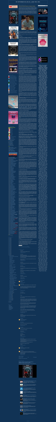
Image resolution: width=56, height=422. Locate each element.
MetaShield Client (45, 182)
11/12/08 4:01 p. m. (22, 312)
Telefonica (44, 177)
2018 (9, 245)
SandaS (45, 184)
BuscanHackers (44, 187)
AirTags (43, 215)
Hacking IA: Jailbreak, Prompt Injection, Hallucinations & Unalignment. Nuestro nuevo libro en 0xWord (26, 362)
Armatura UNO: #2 (13, 187)
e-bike (46, 213)
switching (44, 194)
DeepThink (44, 204)
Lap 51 (23, 412)
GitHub (46, 131)
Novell (46, 176)
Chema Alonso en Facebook (12, 87)
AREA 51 (10, 135)
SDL (45, 223)
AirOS (40, 232)
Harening (44, 241)
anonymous (45, 168)
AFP (40, 215)
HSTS (43, 171)
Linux (46, 72)
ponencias (42, 268)
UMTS (39, 178)
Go (40, 176)
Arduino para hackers (13, 148)
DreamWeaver (43, 237)
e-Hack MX (10, 134)
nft (46, 118)
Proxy (40, 113)
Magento (43, 182)
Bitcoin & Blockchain (13, 202)
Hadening (42, 241)
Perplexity (46, 125)
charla (46, 120)
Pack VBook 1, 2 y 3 (11, 149)
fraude (40, 85)
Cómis (43, 236)
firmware (44, 263)
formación (40, 69)
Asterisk (42, 216)
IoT (41, 94)
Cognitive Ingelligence (40, 175)
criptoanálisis (44, 145)
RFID (39, 157)
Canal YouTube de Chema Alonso (13, 91)
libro (38, 94)
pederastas (46, 229)
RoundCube (44, 223)
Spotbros (41, 256)
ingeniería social (44, 142)
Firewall (39, 117)
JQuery (40, 244)
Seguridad (43, 149)
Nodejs (41, 190)
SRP (46, 253)
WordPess (39, 260)
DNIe (44, 143)
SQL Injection (43, 80)
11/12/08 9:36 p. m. (22, 325)
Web (43, 258)
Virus (44, 149)
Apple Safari (40, 159)
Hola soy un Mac (11, 286)
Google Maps (42, 176)
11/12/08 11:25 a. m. (22, 252)
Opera (45, 151)
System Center (44, 210)
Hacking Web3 (12, 168)
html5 (40, 161)
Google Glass (39, 197)
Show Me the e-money (13, 183)
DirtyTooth (40, 138)
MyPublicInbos (45, 248)
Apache (44, 92)
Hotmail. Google (39, 242)
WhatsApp (43, 78)
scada (46, 139)
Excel (44, 112)
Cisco (42, 170)
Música (40, 82)
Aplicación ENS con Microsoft (14, 226)
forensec (46, 263)
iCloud (46, 185)
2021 (9, 242)
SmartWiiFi (41, 255)
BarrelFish (42, 234)
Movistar (43, 86)
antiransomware (41, 147)
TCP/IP (46, 163)
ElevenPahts (43, 159)
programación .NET (41, 128)
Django (46, 204)
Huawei (41, 242)
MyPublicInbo (42, 248)
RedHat (44, 157)
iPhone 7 (39, 229)
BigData (46, 84)
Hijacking (45, 114)
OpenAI (42, 102)
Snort (43, 255)
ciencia (45, 185)
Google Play (45, 100)
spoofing (42, 100)
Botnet (43, 121)
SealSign (44, 154)
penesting (39, 267)
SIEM (42, 253)
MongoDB (39, 190)
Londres (41, 246)
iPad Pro (46, 265)
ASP (39, 180)
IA (43, 66)
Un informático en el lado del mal (28, 1)
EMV (41, 196)
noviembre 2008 (11, 290)
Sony (44, 191)
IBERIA (43, 242)
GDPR (42, 138)
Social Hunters (12, 173)
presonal (46, 268)
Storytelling (12, 169)
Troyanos (42, 107)
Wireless (43, 101)
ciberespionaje (44, 93)
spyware (42, 158)
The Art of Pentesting (13, 165)
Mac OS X (46, 101)
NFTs (45, 118)
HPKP (38, 218)
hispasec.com (33, 64)
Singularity (39, 210)
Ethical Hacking (12, 213)
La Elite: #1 (12, 184)
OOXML (39, 111)
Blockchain (40, 83)
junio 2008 (11, 295)
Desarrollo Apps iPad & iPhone (14, 224)
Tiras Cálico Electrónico (13, 189)
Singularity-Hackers (11, 307)
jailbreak (40, 99)
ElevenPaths (43, 69)
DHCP (46, 203)
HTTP (41, 106)
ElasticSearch (46, 237)
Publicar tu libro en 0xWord (11, 126)
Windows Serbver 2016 (45, 225)
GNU (41, 166)
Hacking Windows (12, 198)
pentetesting (40, 268)
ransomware (44, 120)
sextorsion (43, 161)
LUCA (41, 78)
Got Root (11, 205)
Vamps (39, 192)
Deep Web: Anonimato (13, 208)
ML (42, 130)
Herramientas (40, 87)
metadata (40, 100)
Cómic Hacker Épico (13, 210)
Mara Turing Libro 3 (13, 177)
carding (46, 178)
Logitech (39, 246)
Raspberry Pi (12, 182)
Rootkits (41, 163)
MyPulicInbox (45, 249)
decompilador (46, 227)
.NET (44, 98)
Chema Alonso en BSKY (11, 86)
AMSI (41, 215)
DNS (40, 94)
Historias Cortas (12, 167)
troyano (44, 128)
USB (41, 137)
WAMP (38, 258)
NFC (43, 138)
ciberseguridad (45, 67)
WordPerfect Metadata (12, 270)
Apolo (40, 216)
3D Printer (40, 143)
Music (46, 166)
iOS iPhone (44, 265)
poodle (44, 268)
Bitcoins (39, 92)
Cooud (42, 236)
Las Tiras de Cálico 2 (13, 172)
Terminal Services (43, 113)
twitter (46, 80)
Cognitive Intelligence (43, 82)
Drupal (39, 176)
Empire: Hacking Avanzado (13, 188)
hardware (43, 87)
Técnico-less (45, 109)
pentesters (42, 124)
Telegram (44, 106)
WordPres (41, 260)
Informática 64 (44, 135)
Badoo (40, 234)
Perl (46, 190)
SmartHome (41, 111)
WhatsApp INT (12, 170)
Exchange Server (40, 130)
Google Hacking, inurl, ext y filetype (26, 391)
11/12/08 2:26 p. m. (22, 282)
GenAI (41, 72)
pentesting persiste (45, 267)
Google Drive (46, 196)
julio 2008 (11, 294)
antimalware (40, 98)
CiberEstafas (12, 175)
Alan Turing (45, 215)
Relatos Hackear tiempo (13, 176)
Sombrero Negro (12, 174)
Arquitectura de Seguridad (13, 163)
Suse (42, 210)
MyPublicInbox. (39, 249)
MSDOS (45, 159)
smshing (39, 215)
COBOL (45, 216)
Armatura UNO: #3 (13, 186)
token (42, 112)
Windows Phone (43, 164)
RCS (42, 222)
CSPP (42, 140)
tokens (42, 90)
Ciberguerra (12, 162)
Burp (43, 216)
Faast (44, 105)
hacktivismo (46, 123)
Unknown (21, 327)
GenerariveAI (42, 239)
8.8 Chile (10, 129)
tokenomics (42, 92)
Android (40, 73)
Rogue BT (41, 223)
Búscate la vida (11, 257)
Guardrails (43, 197)
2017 (9, 246)
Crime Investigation (13, 201)
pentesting (40, 66)
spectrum (45, 270)
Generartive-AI (45, 239)
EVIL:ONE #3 (12, 181)
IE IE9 (46, 90)
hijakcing (39, 265)
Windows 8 (45, 102)
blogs (45, 94)
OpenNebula (41, 251)
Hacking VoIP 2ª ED (13, 220)
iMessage (46, 173)
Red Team (12, 195)
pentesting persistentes (41, 230)
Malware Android (12, 207)
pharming (44, 230)
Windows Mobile (39, 164)
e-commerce (44, 139)
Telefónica (46, 68)
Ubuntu (39, 102)
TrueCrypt (46, 191)
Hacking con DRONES (13, 200)
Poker (41, 208)
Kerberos (42, 189)
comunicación (42, 213)
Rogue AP (39, 184)
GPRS (43, 98)
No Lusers (43, 74)
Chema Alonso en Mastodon (11, 85)
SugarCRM (46, 256)
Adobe (46, 161)
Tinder (46, 177)
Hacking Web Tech (12, 206)
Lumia (42, 246)
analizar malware (25, 115)
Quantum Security (13, 158)
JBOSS (39, 206)
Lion (45, 166)
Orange (39, 199)
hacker (44, 131)
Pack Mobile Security (11, 144)
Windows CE (42, 225)
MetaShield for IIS (43, 220)
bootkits (43, 185)
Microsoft (40, 79)
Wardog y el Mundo (13, 219)
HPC (39, 241)
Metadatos (40, 76)
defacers (44, 213)
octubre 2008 (11, 291)
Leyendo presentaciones (12, 260)
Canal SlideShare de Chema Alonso (13, 90)
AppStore (39, 187)
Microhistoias (46, 220)
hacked (43, 104)
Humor (46, 69)
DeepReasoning (40, 171)
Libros (43, 68)
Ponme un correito (11, 287)
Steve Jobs (42, 152)
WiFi (45, 85)
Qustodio (41, 222)
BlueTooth (39, 106)
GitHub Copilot (43, 156)
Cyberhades (10, 309)
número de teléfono (41, 201)
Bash (42, 187)
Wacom (40, 258)
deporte (42, 173)
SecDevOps (40, 152)
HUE (40, 218)
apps (45, 113)
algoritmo (46, 164)
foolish (41, 142)
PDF (46, 114)
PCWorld (46, 104)
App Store (46, 158)
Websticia (45, 152)
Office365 (46, 138)
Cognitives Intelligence (45, 175)
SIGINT (43, 253)
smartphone (40, 114)
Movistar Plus (42, 118)
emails (38, 262)
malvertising (39, 194)
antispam (39, 132)
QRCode (45, 208)
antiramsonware (45, 260)
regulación (42, 194)
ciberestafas (44, 111)
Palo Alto (39, 208)
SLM (46, 157)
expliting (41, 263)
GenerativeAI (40, 80)
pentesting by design (42, 267)
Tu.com (44, 130)
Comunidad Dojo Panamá (12, 136)
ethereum (43, 123)
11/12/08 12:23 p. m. (22, 273)
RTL (46, 208)
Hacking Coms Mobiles (13, 227)
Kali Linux (46, 112)
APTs (46, 194)
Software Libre (41, 97)
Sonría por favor (11, 258)
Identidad (44, 72)
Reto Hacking (43, 75)
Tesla (46, 184)
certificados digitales (40, 145)
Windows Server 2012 (41, 168)
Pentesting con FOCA (13, 214)
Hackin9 (46, 197)
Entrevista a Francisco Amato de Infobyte (14, 256)
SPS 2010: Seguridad (12, 231)
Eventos (43, 65)
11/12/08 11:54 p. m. (22, 345)
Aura (45, 78)
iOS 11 (41, 265)
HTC (40, 241)
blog (42, 93)
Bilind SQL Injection (45, 234)
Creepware (44, 203)
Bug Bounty (12, 180)
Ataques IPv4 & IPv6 (13, 150)
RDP (38, 144)
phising (45, 230)
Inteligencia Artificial (40, 67)
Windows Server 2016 (13, 151)
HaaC (42, 166)
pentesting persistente (45, 147)
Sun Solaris (46, 144)
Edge (39, 151)
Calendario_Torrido (43, 125)
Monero (45, 189)
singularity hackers (40, 119)
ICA (46, 171)
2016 (9, 247)
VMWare (41, 211)
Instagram (44, 119)
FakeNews (45, 116)
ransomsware (45, 201)
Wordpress (45, 99)
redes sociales (44, 97)
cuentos (39, 142)
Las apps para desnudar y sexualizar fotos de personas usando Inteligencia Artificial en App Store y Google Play (29, 381)
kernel (46, 145)
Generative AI (45, 91)
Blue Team (45, 137)
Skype (40, 144)
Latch (42, 71)
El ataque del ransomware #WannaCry (27, 405)
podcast (43, 94)
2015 (9, 248)
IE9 (41, 151)
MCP (44, 206)
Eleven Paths (44, 73)
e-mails (41, 132)
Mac (46, 121)
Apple (42, 73)
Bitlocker (46, 180)
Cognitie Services (39, 236)
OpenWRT (43, 251)
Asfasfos (21, 318)
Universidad (40, 75)
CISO (43, 143)
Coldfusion (39, 196)
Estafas (42, 79)
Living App (46, 105)
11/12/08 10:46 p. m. (22, 336)
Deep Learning (43, 85)
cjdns (41, 227)
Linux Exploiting (12, 215)
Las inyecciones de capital (12, 267)
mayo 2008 (11, 296)
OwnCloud (45, 251)
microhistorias (39, 105)
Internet (40, 74)
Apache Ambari (42, 232)
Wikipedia (43, 192)
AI (42, 66)
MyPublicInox (42, 249)
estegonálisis (41, 262)
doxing (39, 139)
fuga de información (40, 121)
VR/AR (40, 126)
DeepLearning (45, 124)
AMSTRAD (40, 140)
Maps (44, 189)
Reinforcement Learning (45, 222)
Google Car (43, 196)
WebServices (44, 211)
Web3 (43, 81)
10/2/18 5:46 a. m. (22, 354)
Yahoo (42, 131)
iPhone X (41, 229)
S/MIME (41, 184)
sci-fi (46, 142)
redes (46, 79)
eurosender (43, 262)
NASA (46, 249)
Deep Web (46, 126)
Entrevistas (43, 76)
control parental (45, 150)
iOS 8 (42, 265)
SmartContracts (40, 101)
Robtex (41, 209)
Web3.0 (41, 192)
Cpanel (42, 203)
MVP (46, 156)
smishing (41, 270)
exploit (43, 91)
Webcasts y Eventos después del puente (14, 285)
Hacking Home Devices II (13, 161)
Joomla (41, 133)
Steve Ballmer (43, 256)
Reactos (39, 209)
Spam (41, 81)
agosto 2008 (11, 293)
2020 (9, 243)
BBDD (40, 187)
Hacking (40, 65)
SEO (38, 126)
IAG (39, 189)
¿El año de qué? (11, 268)
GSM (46, 128)
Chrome (40, 107)
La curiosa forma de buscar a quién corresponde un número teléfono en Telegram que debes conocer (29, 388)
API (42, 126)
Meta (42, 151)
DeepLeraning (41, 237)
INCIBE (45, 218)
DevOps (42, 135)
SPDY (45, 253)
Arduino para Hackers (13, 191)
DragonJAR (10, 128)
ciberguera (39, 213)
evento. (45, 262)
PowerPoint (43, 208)
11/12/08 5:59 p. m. (22, 320)
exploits (39, 109)
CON (44, 90)
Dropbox (39, 166)
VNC (38, 225)
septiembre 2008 (11, 292)
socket (43, 270)
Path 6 (40, 199)
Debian (40, 135)
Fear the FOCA (10, 141)
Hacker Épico (12, 221)
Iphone (39, 72)
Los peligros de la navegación (13, 269)
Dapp (39, 204)
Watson (42, 258)
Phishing (45, 86)
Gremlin (45, 176)
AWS (44, 161)
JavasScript (43, 244)
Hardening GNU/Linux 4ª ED (13, 217)
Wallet (41, 178)
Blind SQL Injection (45, 88)
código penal (44, 227)
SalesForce (46, 209)
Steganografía (40, 177)
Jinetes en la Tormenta (13, 179)
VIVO (41, 185)
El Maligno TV (11, 259)
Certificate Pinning (43, 165)
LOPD (45, 121)
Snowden (45, 255)
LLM (46, 71)
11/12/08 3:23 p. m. (22, 290)
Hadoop (45, 171)
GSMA (40, 156)
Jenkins (44, 244)
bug (39, 81)
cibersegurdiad (39, 227)
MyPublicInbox (40, 68)
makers (41, 120)
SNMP (43, 184)
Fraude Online (11, 228)
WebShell (46, 258)
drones (41, 139)
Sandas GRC (40, 191)
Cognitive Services (44, 83)
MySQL (42, 99)
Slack (41, 210)
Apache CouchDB (45, 232)
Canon (46, 216)
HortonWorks (42, 218)
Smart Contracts (43, 144)
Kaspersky (41, 206)
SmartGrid (39, 255)
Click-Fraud (45, 170)
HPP (45, 197)
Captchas (45, 132)
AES (45, 194)
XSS (40, 90)
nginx (38, 201)
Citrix (42, 105)
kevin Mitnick (40, 158)
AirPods (41, 180)
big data (45, 81)
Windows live (43, 178)
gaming (46, 106)
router (46, 201)
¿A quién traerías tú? (12, 288)
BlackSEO (39, 125)
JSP (40, 189)
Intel (45, 156)
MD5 (45, 246)
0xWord (10, 305)
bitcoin (41, 88)
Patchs (45, 190)
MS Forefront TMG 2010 (12, 232)
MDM (41, 182)
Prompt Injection (42, 109)
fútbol (44, 173)
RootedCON (45, 199)
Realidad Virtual (41, 157)
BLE (41, 143)
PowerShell (40, 84)
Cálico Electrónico (11, 308)
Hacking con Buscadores (12, 229)
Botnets (42, 114)
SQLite (40, 149)
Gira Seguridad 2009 (12, 271)
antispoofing (40, 173)
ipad (39, 90)
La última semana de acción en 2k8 (13, 277)
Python (44, 79)
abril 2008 (11, 297)
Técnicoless (45, 107)
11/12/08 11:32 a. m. (22, 260)
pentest (40, 71)
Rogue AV (39, 223)
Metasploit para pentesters (14, 222)
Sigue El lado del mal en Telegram (12, 78)
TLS (42, 177)
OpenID (38, 251)
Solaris (46, 255)
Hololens (46, 241)
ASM (39, 165)
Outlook (42, 154)
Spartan (39, 256)
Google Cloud (45, 140)
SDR (46, 199)
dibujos (39, 116)
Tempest (46, 154)
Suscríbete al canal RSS (12, 89)
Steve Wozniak (44, 163)
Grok (41, 197)
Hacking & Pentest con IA (13, 160)
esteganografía (42, 116)
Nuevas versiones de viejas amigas (13, 289)
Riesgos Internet (12, 194)
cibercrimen (40, 86)
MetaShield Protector (42, 117)
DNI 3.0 (45, 236)
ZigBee (43, 260)
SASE (40, 253)
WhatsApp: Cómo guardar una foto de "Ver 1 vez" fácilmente (29, 384)
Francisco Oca (21, 280)
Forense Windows (12, 233)
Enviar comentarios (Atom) (24, 358)
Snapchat (42, 191)
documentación (40, 123)
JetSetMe (46, 244)
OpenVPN (43, 190)
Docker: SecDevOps (13, 196)
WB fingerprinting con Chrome (13, 276)
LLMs (46, 75)
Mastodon (39, 163)
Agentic (44, 126)
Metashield (43, 133)
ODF (45, 119)
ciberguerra (41, 104)
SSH (39, 137)
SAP (42, 209)
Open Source (40, 91)
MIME (46, 246)
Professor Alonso (11, 142)
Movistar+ (46, 117)
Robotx (39, 253)
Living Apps (42, 95)
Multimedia (40, 154)
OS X (44, 151)
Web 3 (44, 258)
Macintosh (46, 206)
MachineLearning (39, 220)
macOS (40, 124)
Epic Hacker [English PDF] (13, 212)
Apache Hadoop (43, 180)
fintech (43, 263)
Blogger (43, 137)
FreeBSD (40, 239)
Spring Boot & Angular (13, 193)
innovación (43, 84)
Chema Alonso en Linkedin (11, 88)
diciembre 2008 (11, 255)
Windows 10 (45, 95)
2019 (9, 244)
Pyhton (42, 199)
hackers (44, 71)
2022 (9, 241)
